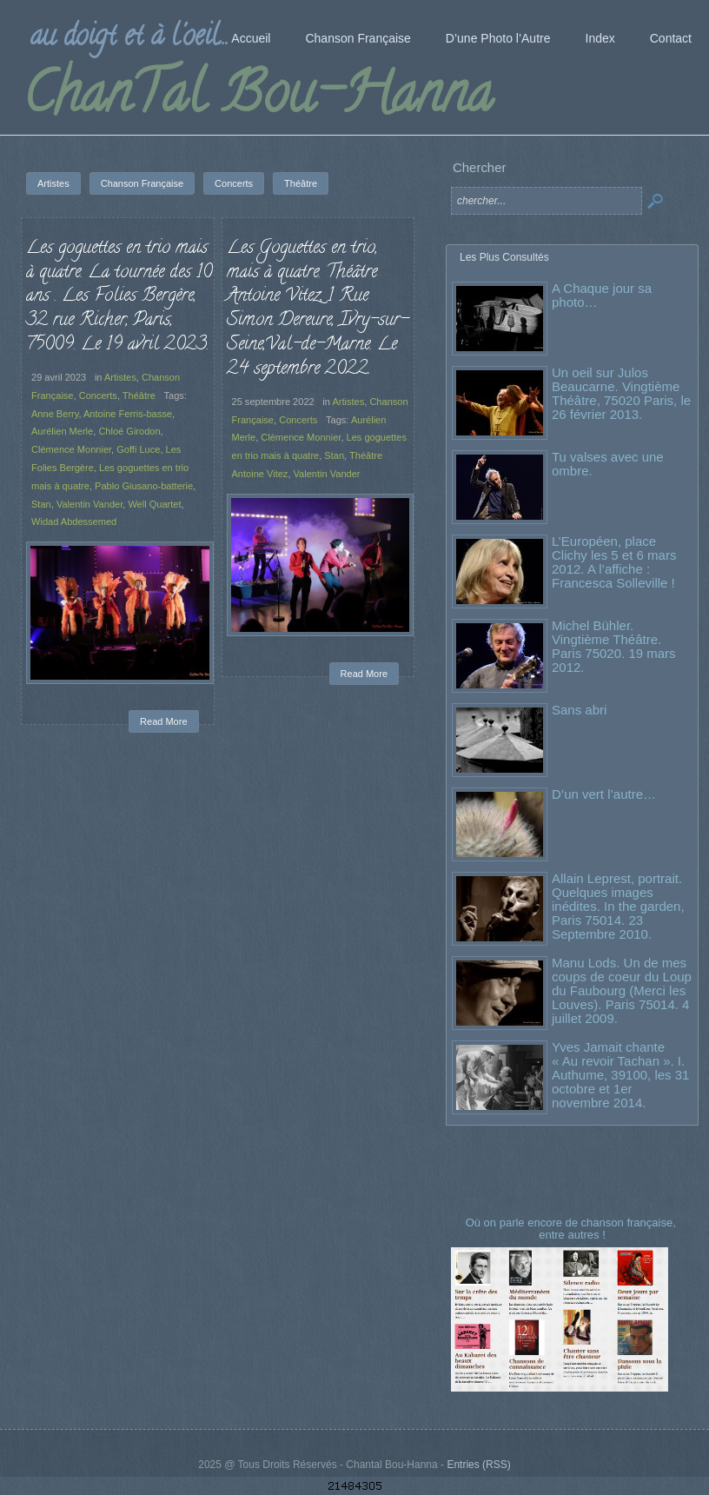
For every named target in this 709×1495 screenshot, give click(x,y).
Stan (41, 504)
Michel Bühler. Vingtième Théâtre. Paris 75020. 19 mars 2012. (614, 646)
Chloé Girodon (129, 431)
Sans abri (579, 709)
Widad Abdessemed (73, 521)
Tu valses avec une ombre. (608, 463)
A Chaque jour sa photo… (602, 295)
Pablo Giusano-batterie (144, 486)
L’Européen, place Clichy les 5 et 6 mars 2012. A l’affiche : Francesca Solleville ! (614, 562)
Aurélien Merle (62, 431)
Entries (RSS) (478, 1464)
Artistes (120, 377)
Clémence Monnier (71, 449)
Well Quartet (154, 504)
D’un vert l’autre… (604, 794)
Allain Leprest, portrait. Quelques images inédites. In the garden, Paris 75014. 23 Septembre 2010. (618, 906)
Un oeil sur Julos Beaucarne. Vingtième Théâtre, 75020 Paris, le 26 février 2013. (621, 393)
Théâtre (139, 395)
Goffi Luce (138, 449)
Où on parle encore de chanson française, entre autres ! (572, 1228)
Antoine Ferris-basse (127, 414)
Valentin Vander (89, 504)
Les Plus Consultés (504, 257)
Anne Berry (54, 414)
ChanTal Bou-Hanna (258, 99)
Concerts (98, 395)
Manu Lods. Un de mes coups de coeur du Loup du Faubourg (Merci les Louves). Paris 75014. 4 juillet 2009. (622, 990)
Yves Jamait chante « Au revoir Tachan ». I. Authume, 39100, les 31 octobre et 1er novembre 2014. (620, 1075)
